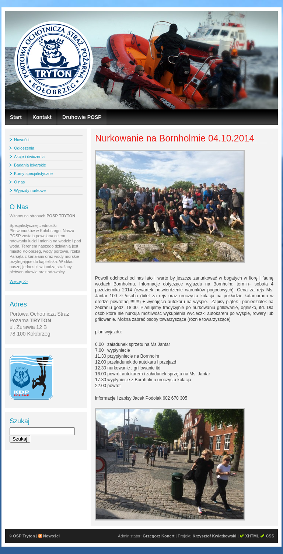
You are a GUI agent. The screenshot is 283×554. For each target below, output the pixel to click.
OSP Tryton (24, 536)
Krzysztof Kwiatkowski (215, 536)
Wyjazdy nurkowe (30, 190)
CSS (270, 536)
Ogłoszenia (24, 148)
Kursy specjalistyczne (33, 173)
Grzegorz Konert (158, 536)
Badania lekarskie (30, 165)
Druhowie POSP (82, 117)
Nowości (21, 139)
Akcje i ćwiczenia (29, 156)
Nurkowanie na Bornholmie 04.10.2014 (174, 138)
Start (16, 117)
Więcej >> (19, 281)
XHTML (252, 536)
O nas (19, 182)
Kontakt (42, 117)
